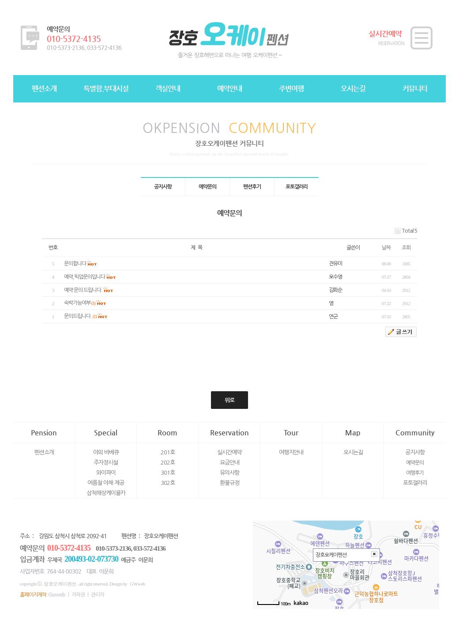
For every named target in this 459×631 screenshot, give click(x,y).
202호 (168, 462)
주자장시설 (106, 462)
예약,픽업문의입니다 (84, 277)
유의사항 (229, 473)
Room (167, 432)
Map (353, 432)
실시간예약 (229, 452)
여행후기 (415, 473)
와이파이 (106, 473)
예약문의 (415, 462)
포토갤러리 (415, 483)
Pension (44, 432)
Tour (291, 432)
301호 (168, 473)
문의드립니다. (78, 316)
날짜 (386, 247)
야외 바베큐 (106, 452)
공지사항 (415, 452)
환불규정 (229, 483)
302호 (168, 483)
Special (105, 432)
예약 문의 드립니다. (83, 290)
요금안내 (229, 462)
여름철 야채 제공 (105, 483)
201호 (168, 452)
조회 (406, 247)
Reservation (229, 432)
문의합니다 (75, 263)
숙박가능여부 (77, 303)
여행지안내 (291, 452)
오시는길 (353, 452)
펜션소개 (44, 452)
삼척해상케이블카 (106, 493)
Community (414, 432)
